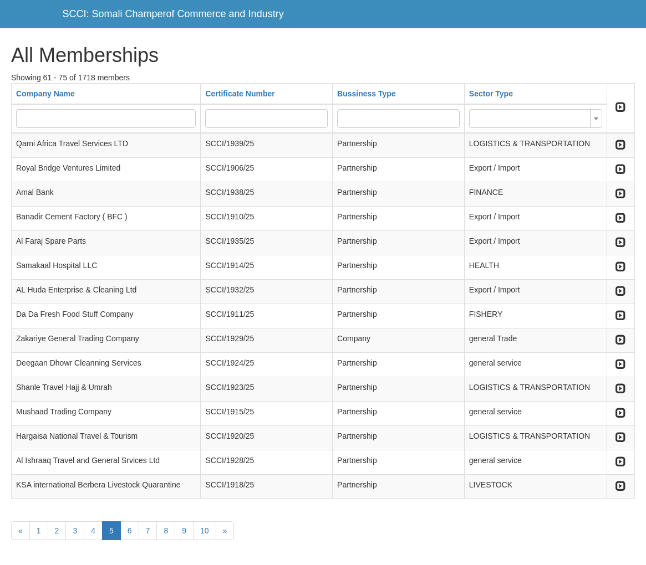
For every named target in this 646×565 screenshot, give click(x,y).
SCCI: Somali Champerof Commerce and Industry (173, 13)
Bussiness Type (366, 93)
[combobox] (535, 118)
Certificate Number (239, 93)
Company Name (45, 93)
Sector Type (491, 93)
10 (204, 530)
